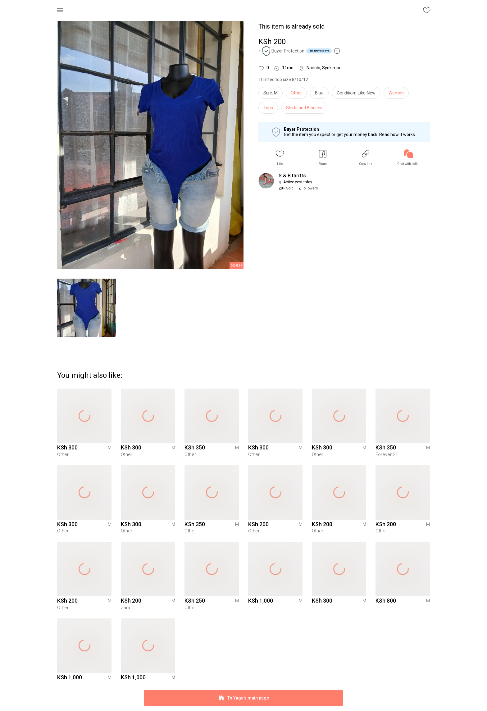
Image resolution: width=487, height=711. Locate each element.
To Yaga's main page (243, 698)
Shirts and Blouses (304, 107)
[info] (358, 94)
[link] (408, 157)
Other (296, 92)
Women (396, 92)
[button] (279, 157)
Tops (268, 107)
